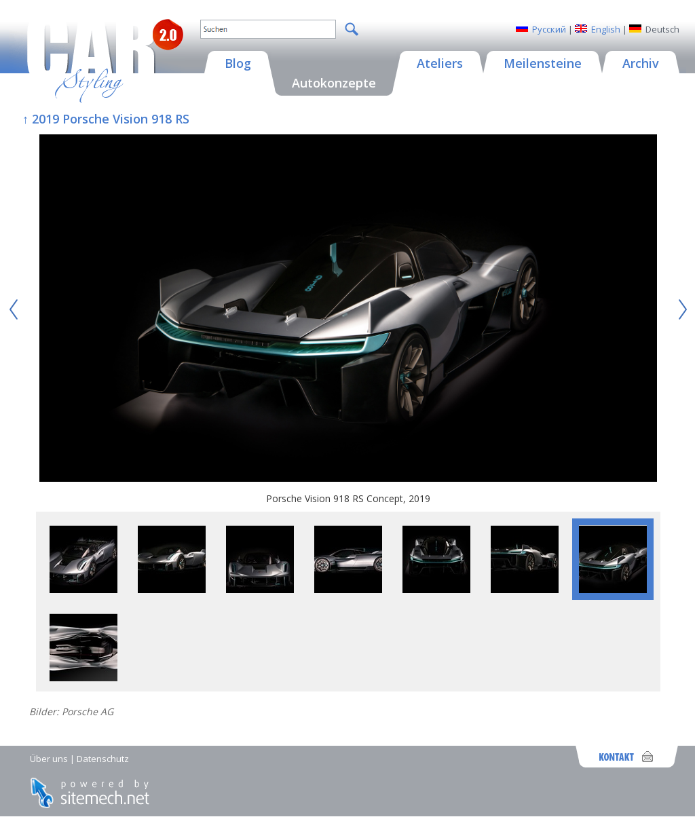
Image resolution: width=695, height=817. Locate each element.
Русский (549, 29)
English (605, 29)
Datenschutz (103, 759)
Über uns (49, 759)
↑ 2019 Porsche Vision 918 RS (105, 119)
